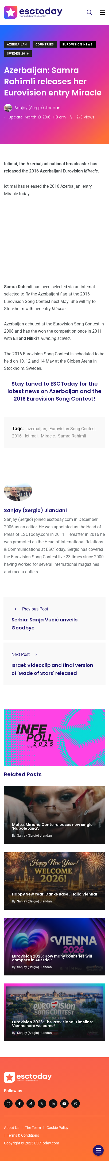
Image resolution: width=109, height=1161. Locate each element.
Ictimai (31, 436)
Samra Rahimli (72, 436)
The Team (33, 1127)
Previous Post (29, 609)
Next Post (25, 654)
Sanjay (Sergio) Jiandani (35, 510)
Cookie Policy (57, 1127)
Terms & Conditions (23, 1135)
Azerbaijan (17, 44)
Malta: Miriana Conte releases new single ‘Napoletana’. (52, 826)
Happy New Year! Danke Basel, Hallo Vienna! (54, 894)
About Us (11, 1127)
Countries (45, 44)
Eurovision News (78, 44)
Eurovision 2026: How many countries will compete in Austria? (52, 958)
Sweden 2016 (18, 53)
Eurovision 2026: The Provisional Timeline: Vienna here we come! (52, 1023)
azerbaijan (36, 428)
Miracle (48, 436)
